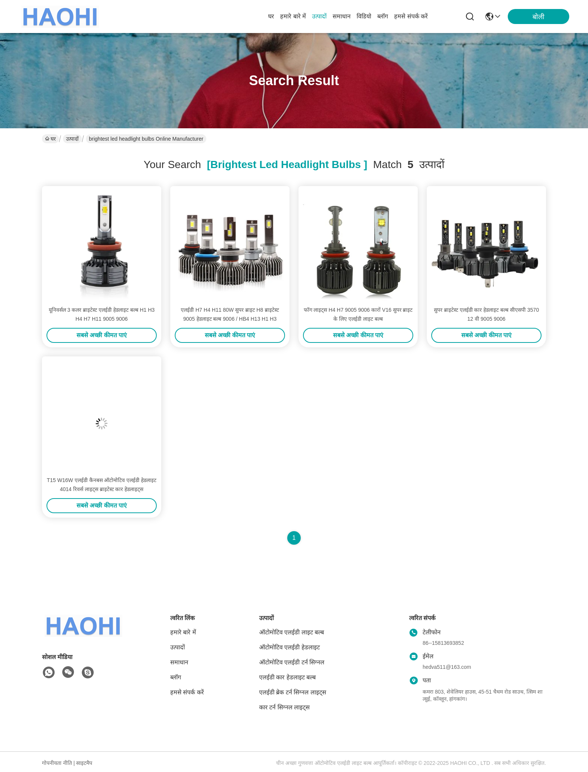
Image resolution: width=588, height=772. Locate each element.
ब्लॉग (382, 16)
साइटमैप (84, 763)
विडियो (364, 16)
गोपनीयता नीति (57, 763)
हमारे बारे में (293, 16)
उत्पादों (319, 16)
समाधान (342, 16)
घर (271, 16)
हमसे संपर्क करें (411, 16)
